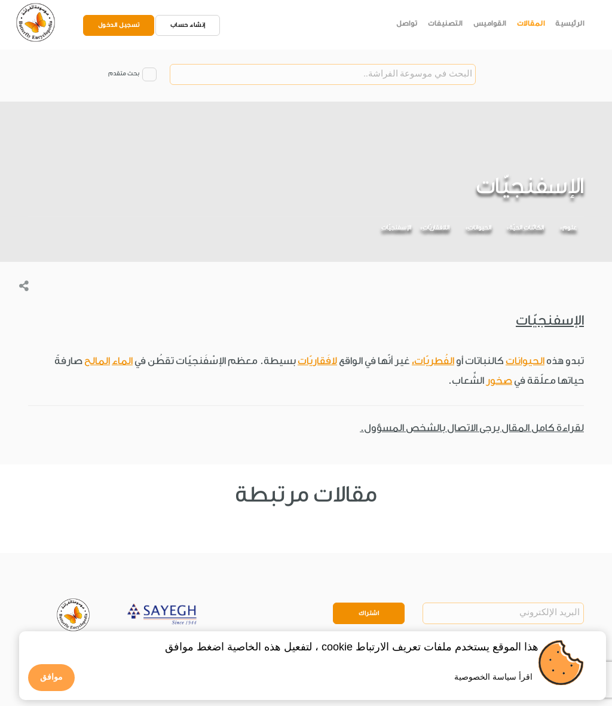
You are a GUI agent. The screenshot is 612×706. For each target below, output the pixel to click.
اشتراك (369, 613)
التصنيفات (445, 23)
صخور (499, 380)
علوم (569, 227)
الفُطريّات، (433, 360)
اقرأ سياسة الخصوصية (493, 676)
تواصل (407, 23)
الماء (122, 360)
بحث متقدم (123, 73)
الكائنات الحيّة (526, 227)
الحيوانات (479, 227)
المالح (97, 360)
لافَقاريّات (317, 360)
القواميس (489, 23)
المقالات (531, 23)
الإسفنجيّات (396, 227)
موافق (51, 676)
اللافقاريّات (436, 227)
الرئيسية (569, 23)
